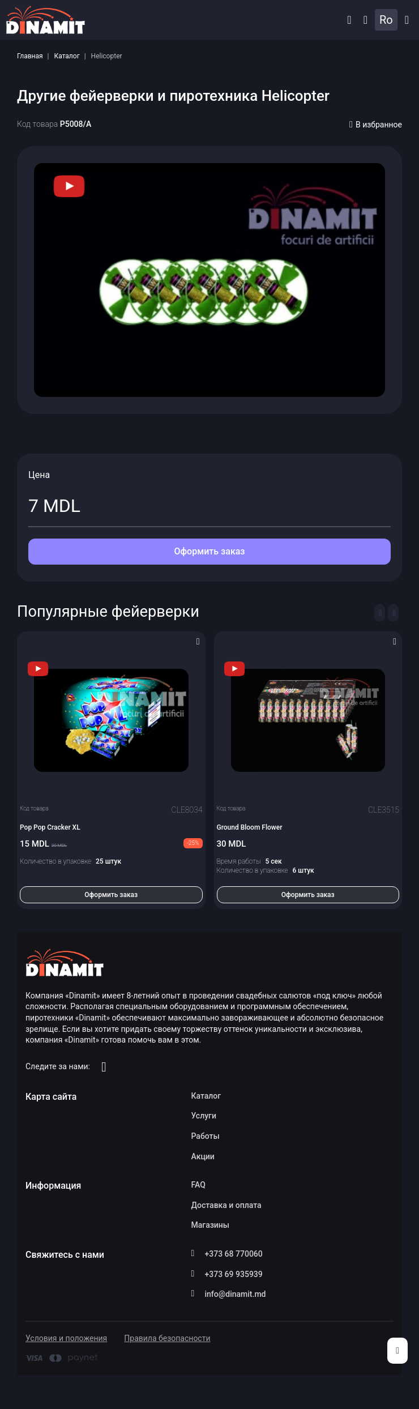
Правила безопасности (167, 1338)
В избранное (375, 124)
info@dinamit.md (235, 1294)
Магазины (210, 1224)
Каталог (67, 56)
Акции (203, 1156)
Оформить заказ (209, 551)
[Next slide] (393, 613)
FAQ (198, 1184)
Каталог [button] (406, 20)
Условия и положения (66, 1338)
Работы (205, 1136)
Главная (30, 56)
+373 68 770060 (234, 1253)
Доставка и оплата (226, 1205)
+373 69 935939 (234, 1274)
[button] (349, 20)
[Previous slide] (379, 613)
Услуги (203, 1115)
